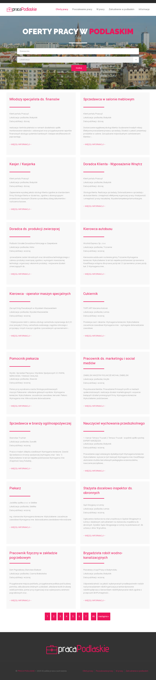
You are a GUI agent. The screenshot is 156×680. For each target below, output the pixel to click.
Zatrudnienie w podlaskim (121, 9)
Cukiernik (90, 294)
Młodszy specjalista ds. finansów (34, 99)
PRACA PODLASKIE (26, 671)
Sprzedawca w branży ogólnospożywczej (40, 423)
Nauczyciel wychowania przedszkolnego (114, 423)
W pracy (100, 9)
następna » (104, 616)
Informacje (144, 9)
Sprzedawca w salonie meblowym (108, 99)
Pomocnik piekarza (24, 358)
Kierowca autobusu (97, 229)
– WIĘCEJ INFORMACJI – (20, 144)
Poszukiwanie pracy (82, 9)
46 (93, 616)
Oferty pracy (62, 9)
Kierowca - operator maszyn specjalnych (40, 294)
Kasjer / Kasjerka (22, 164)
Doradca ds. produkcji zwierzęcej (34, 229)
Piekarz (15, 488)
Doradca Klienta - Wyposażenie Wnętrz (112, 164)
